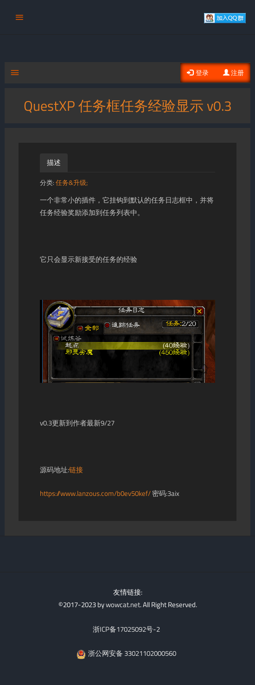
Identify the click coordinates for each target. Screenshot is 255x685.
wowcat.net (123, 604)
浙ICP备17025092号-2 (126, 629)
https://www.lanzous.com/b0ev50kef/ (95, 493)
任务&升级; (72, 182)
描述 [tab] (54, 162)
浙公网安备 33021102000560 (126, 653)
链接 (76, 469)
